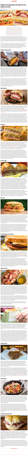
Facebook (26, 176)
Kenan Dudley (3, 8)
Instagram (26, 359)
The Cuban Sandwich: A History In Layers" (13, 146)
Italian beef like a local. (19, 374)
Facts (1, 3)
